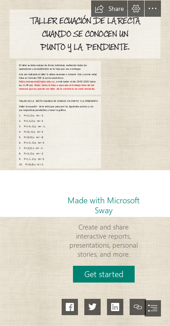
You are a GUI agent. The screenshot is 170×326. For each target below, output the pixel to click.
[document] (85, 163)
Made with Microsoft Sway (104, 205)
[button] (109, 8)
